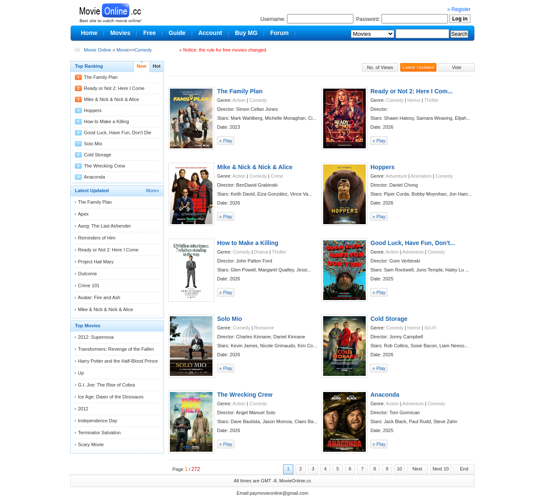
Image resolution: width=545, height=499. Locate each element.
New (141, 66)
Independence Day (97, 420)
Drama (261, 251)
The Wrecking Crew (104, 165)
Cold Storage (97, 154)
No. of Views (380, 67)
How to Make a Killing (106, 121)
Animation (421, 176)
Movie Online (97, 49)
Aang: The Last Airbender (104, 225)
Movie (122, 49)
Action (239, 100)
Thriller (432, 100)
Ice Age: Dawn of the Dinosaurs (110, 396)
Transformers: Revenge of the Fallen (116, 349)
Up (81, 372)
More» (152, 190)
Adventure (396, 176)
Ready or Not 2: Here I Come (114, 88)
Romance (264, 327)
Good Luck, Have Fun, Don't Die (117, 132)
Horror (414, 100)
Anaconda (94, 176)
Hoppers (93, 110)
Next (417, 468)
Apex (83, 213)
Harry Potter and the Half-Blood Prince (118, 360)
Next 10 (441, 468)
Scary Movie (91, 444)
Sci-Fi (430, 327)
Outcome (87, 273)
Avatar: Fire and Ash (99, 297)
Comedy (143, 49)
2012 (83, 408)
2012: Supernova (96, 337)
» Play (225, 140)
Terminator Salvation (99, 432)
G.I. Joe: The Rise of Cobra (106, 384)
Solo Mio (93, 143)
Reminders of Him (96, 237)
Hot (157, 66)
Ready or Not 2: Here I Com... (411, 91)
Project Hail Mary (96, 261)
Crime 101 (89, 285)
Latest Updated (418, 67)
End (464, 468)
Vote (456, 67)
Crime (277, 176)
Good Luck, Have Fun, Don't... (412, 242)
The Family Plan (101, 77)
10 (399, 468)
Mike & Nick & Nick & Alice (111, 99)
